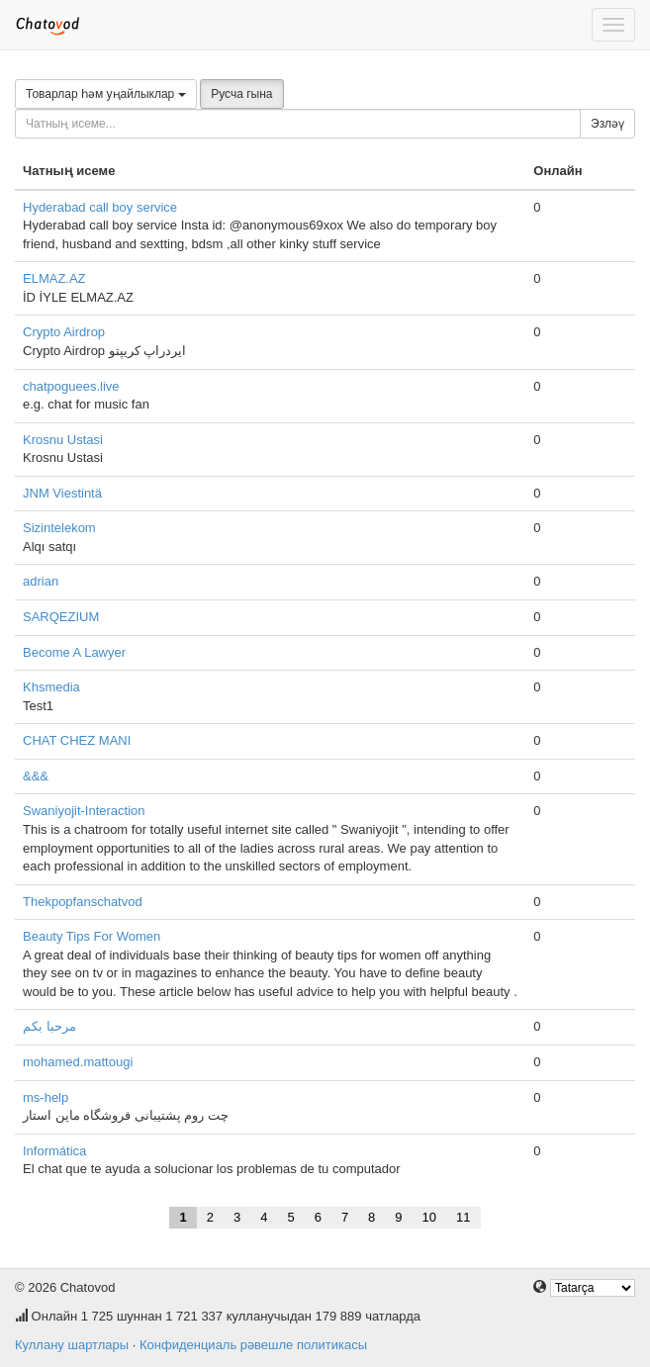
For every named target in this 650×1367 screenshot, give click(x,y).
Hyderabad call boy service (100, 207)
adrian (40, 581)
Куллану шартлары (72, 1344)
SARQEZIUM (61, 616)
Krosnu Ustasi (63, 439)
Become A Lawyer (74, 652)
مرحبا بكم (49, 1026)
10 (429, 1217)
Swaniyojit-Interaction (84, 810)
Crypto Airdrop (64, 331)
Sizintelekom (59, 527)
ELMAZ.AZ (54, 278)
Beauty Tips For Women (91, 936)
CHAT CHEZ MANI (77, 740)
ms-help (45, 1097)
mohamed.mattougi (78, 1061)
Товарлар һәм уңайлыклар (106, 94)
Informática (54, 1150)
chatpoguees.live (71, 386)
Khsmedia (51, 687)
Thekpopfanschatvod (82, 901)
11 (463, 1217)
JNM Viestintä (62, 493)
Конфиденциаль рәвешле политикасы (253, 1344)
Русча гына (241, 94)
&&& (35, 776)
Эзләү (607, 124)
